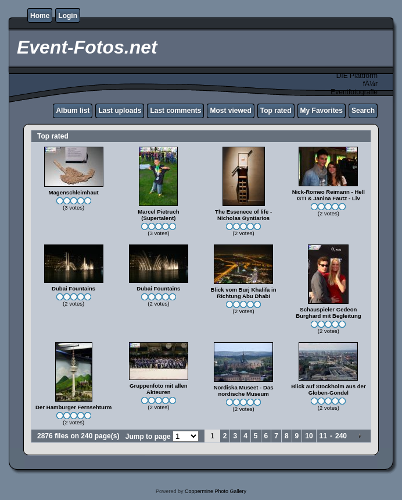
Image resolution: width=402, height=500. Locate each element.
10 (309, 436)
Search (363, 111)
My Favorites (321, 111)
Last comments (175, 111)
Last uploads (119, 111)
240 (341, 436)
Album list (72, 111)
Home (39, 16)
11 (323, 436)
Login (67, 16)
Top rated (276, 111)
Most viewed (230, 111)
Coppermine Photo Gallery (215, 491)
